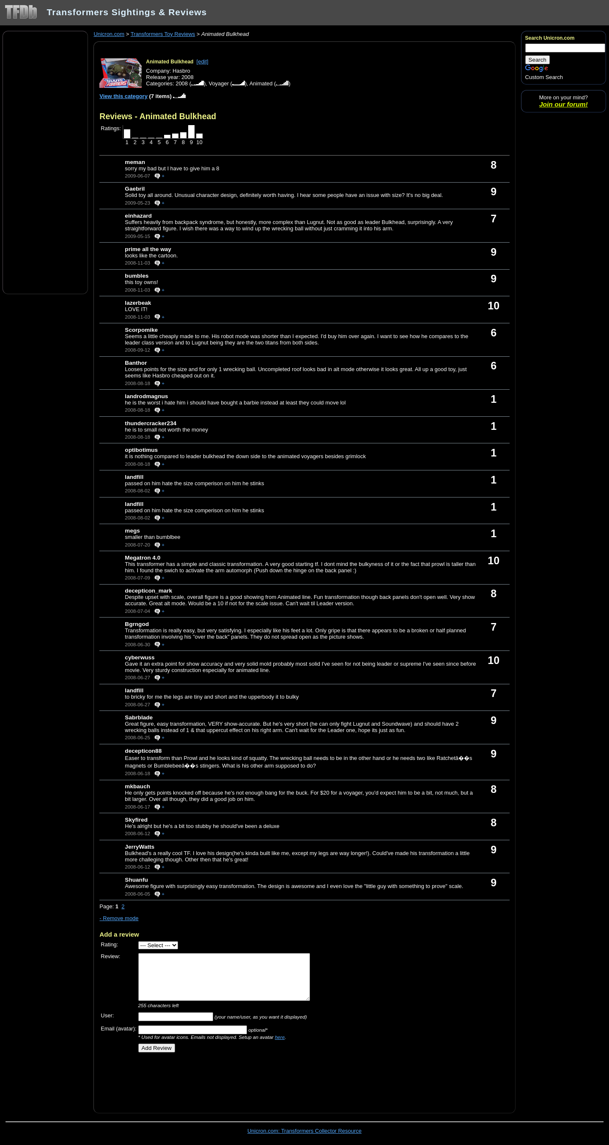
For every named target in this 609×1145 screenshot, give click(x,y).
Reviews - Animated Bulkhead (157, 116)
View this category (123, 96)
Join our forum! (563, 104)
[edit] (202, 61)
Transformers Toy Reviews (163, 34)
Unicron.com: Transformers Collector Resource (304, 1131)
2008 (182, 83)
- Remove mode (118, 918)
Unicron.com (108, 34)
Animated (261, 83)
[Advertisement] (45, 162)
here (280, 1037)
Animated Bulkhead (169, 62)
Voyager (218, 83)
